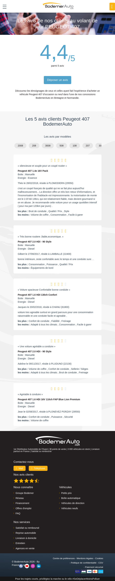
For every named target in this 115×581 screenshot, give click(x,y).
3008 (47, 145)
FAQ (18, 513)
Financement (22, 503)
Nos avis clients (23, 474)
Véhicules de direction (72, 503)
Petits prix (66, 493)
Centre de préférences (64, 558)
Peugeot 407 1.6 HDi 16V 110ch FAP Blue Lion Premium (49, 399)
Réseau (20, 498)
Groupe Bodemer (25, 493)
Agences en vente (25, 548)
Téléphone (38, 468)
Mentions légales (85, 558)
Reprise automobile (26, 533)
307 (101, 145)
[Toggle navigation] (3, 6)
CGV (100, 562)
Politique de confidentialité (83, 562)
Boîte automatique (70, 498)
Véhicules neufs (69, 508)
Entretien (20, 543)
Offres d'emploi (23, 508)
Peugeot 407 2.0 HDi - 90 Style (34, 241)
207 (88, 145)
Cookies (99, 558)
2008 (20, 145)
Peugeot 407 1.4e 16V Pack (33, 171)
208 (34, 145)
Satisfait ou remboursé (27, 528)
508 (61, 145)
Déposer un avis (57, 80)
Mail (19, 468)
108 (75, 145)
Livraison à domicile (26, 538)
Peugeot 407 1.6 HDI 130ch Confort (37, 294)
